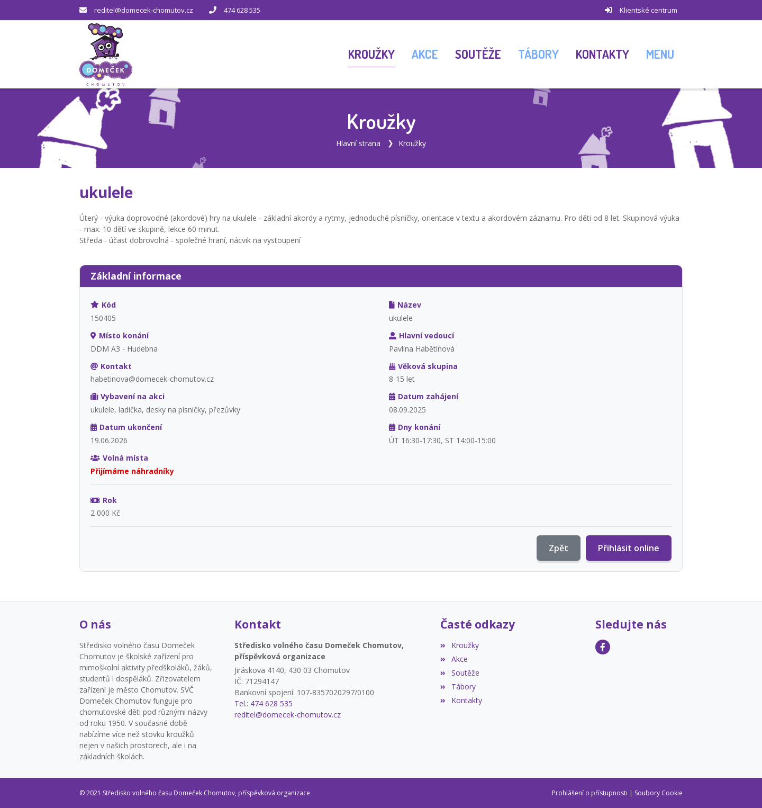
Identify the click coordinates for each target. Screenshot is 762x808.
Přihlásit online (628, 548)
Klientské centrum (648, 10)
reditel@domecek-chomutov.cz (143, 10)
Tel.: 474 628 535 (263, 703)
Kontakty (461, 700)
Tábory (457, 686)
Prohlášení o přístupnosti (590, 792)
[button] (660, 54)
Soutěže (459, 672)
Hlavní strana (358, 143)
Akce (453, 658)
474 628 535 (242, 10)
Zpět (558, 548)
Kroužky (412, 143)
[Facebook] (602, 646)
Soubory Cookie (658, 792)
